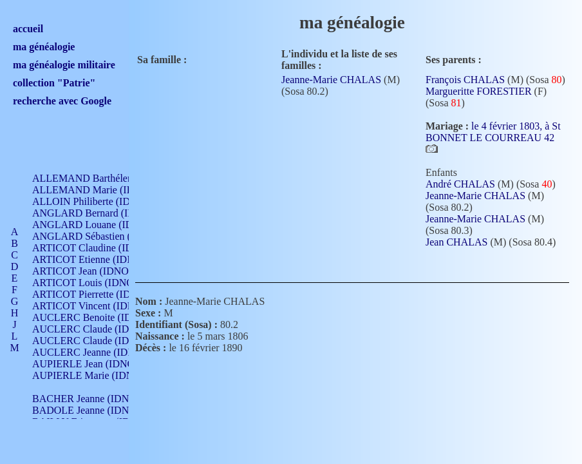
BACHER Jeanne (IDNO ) (87, 398)
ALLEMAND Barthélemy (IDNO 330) (113, 178)
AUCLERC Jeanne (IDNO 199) (98, 352)
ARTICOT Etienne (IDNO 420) (98, 259)
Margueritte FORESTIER (479, 91)
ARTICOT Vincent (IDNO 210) (98, 305)
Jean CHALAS (456, 242)
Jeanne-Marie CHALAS (331, 79)
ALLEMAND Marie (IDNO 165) (101, 189)
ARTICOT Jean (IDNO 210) (91, 271)
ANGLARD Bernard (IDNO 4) (96, 213)
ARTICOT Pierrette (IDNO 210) (99, 294)
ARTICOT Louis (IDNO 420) (93, 282)
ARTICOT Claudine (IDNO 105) (100, 247)
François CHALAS (465, 79)
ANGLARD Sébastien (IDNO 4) (99, 236)
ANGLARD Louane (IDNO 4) (95, 224)
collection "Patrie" (54, 82)
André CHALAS (460, 184)
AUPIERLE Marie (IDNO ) (89, 375)
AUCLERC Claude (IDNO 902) (98, 329)
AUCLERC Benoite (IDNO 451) (100, 317)
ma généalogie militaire (64, 64)
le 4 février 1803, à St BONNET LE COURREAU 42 (493, 132)
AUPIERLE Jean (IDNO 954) (94, 363)
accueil (28, 28)
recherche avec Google (62, 100)
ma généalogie (44, 46)
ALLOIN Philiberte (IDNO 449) (99, 201)
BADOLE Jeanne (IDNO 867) (95, 410)
